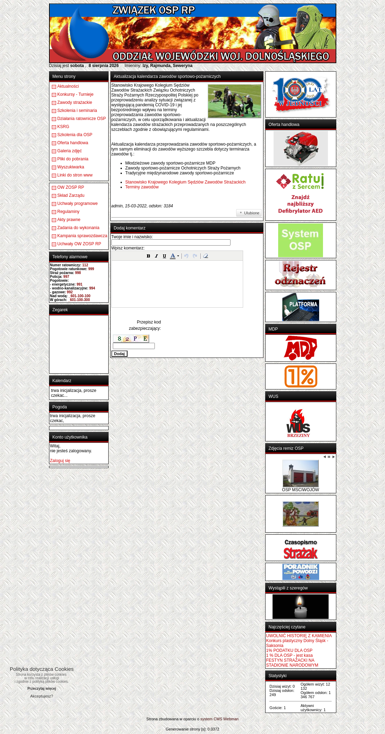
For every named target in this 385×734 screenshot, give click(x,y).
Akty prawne (69, 219)
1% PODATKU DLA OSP (289, 650)
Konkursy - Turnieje (75, 94)
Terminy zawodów (142, 187)
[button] (148, 256)
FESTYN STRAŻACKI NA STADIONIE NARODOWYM (292, 663)
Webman (231, 719)
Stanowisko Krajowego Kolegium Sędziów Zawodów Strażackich (185, 182)
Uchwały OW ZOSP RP (79, 243)
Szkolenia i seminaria (77, 110)
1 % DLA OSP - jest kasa (289, 655)
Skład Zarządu (70, 195)
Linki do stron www (75, 175)
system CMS (211, 719)
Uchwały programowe (77, 203)
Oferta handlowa (72, 142)
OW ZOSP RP (70, 187)
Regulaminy (68, 211)
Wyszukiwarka (70, 167)
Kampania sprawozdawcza (82, 235)
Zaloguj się (60, 460)
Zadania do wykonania (78, 227)
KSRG (63, 126)
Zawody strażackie (74, 102)
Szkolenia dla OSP (74, 134)
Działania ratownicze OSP (81, 118)
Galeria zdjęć (69, 150)
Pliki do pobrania (73, 158)
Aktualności (68, 86)
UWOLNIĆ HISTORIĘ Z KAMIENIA (299, 635)
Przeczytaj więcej (41, 688)
